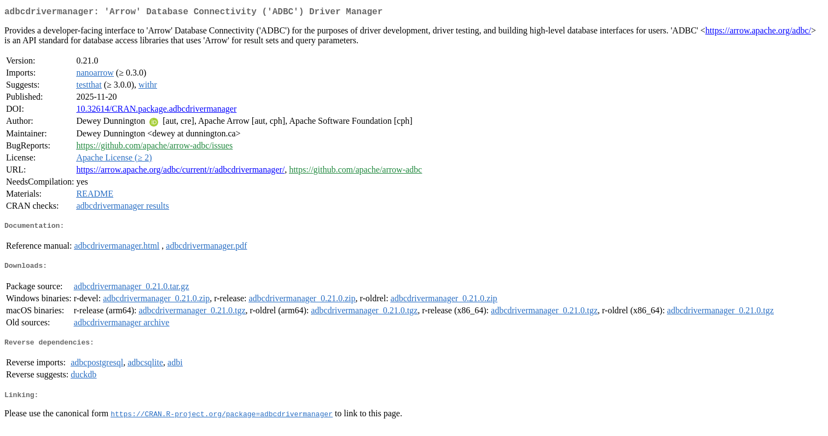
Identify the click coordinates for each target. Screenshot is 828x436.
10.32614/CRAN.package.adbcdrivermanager (156, 111)
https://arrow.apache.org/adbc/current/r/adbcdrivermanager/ (180, 171)
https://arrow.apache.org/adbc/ (758, 32)
